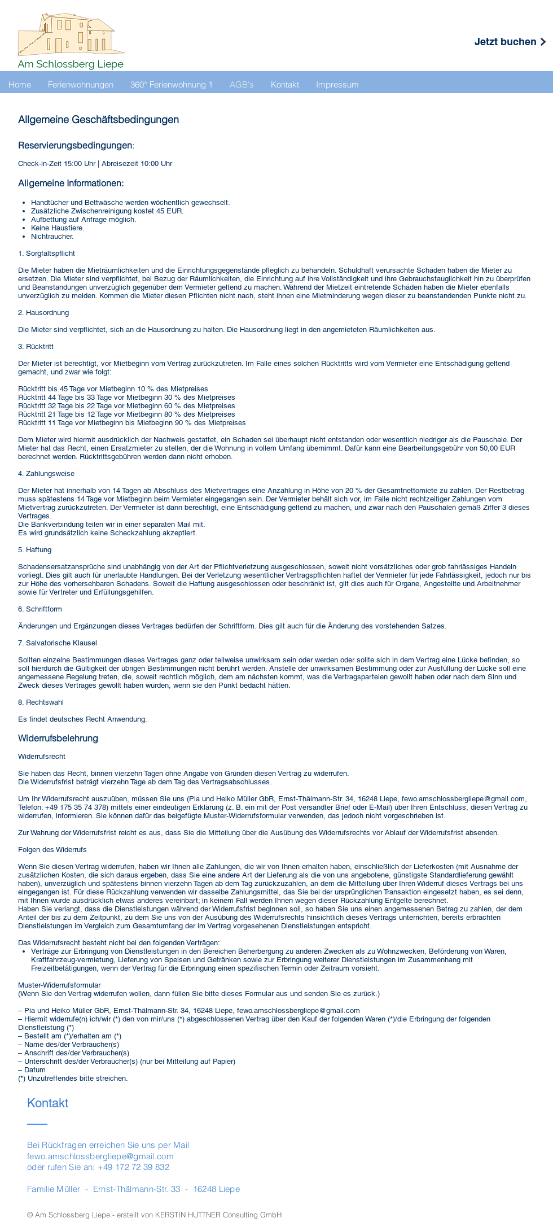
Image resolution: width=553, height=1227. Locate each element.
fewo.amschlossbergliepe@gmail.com (463, 798)
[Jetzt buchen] (505, 41)
